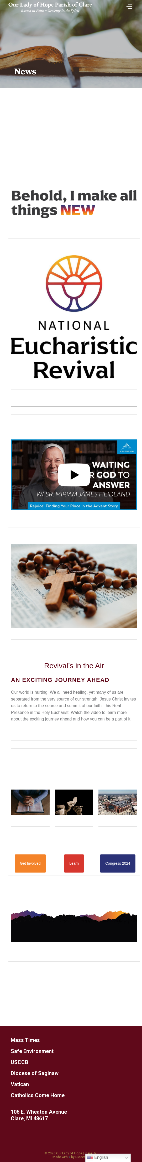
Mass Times (23, 1040)
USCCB (17, 1062)
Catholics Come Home (35, 1095)
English (97, 1158)
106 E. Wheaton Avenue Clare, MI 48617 (41, 1115)
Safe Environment (30, 1051)
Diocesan (82, 1157)
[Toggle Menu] (128, 4)
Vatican (18, 1084)
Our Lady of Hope (69, 1153)
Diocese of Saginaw (32, 1073)
